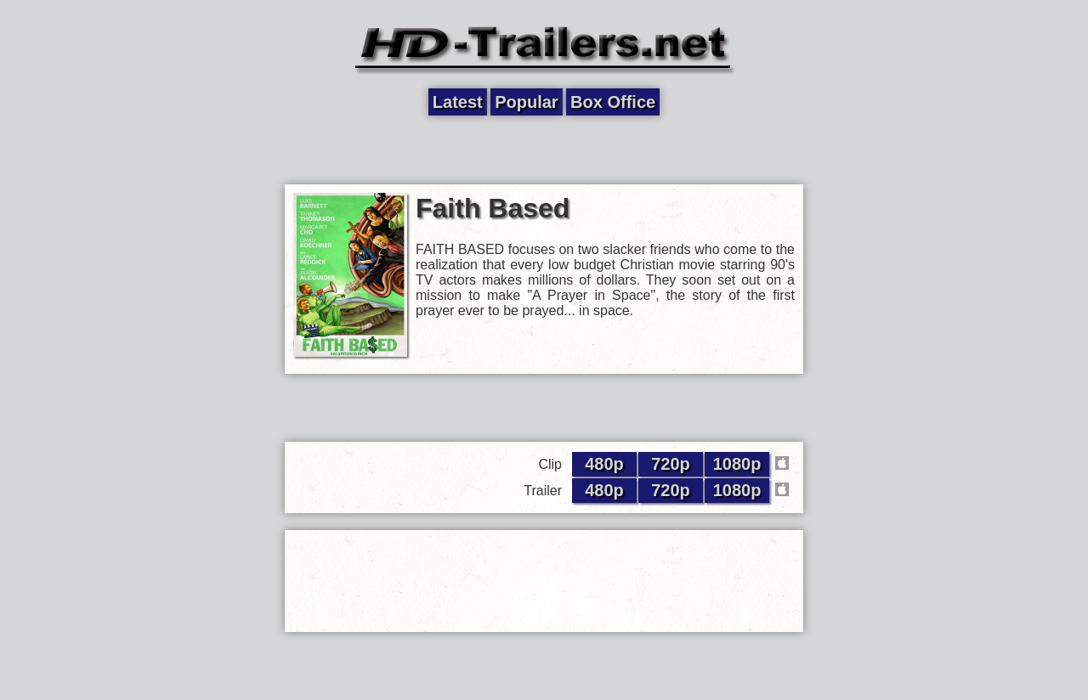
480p (604, 463)
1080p (737, 463)
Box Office (612, 102)
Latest (458, 102)
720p (670, 463)
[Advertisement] (544, 150)
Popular (526, 102)
